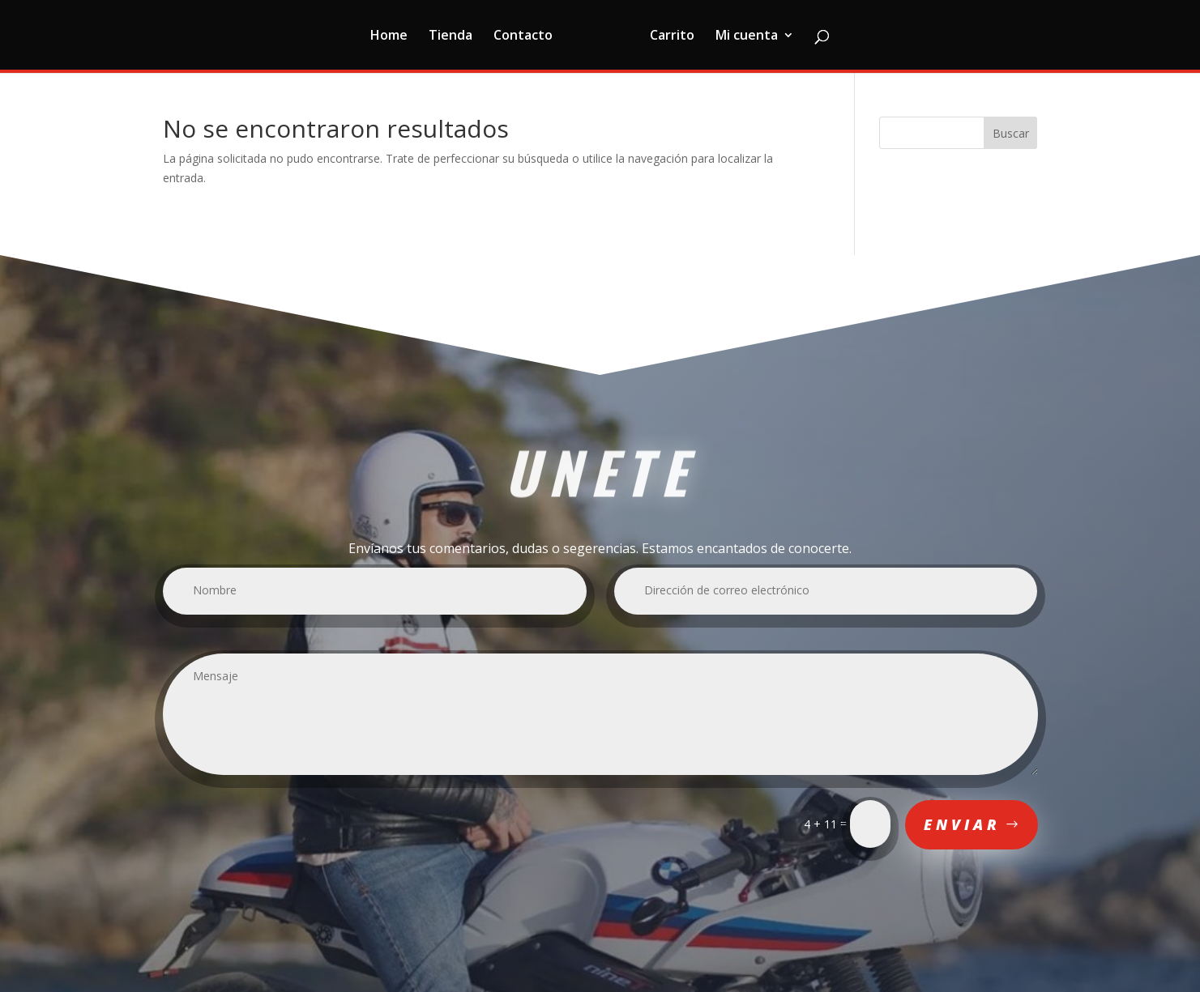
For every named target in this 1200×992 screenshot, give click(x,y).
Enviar (962, 824)
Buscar (1011, 133)
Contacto (523, 36)
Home (389, 36)
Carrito (672, 36)
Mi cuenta (746, 36)
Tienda (450, 36)
